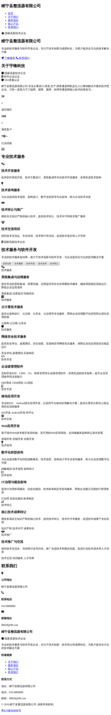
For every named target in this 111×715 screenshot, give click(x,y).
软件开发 (30, 263)
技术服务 (18, 263)
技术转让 (54, 263)
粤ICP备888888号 (11, 710)
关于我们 (13, 16)
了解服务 (8, 58)
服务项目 (13, 20)
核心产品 (13, 23)
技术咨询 (42, 263)
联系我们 (13, 27)
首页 (10, 13)
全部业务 (7, 263)
